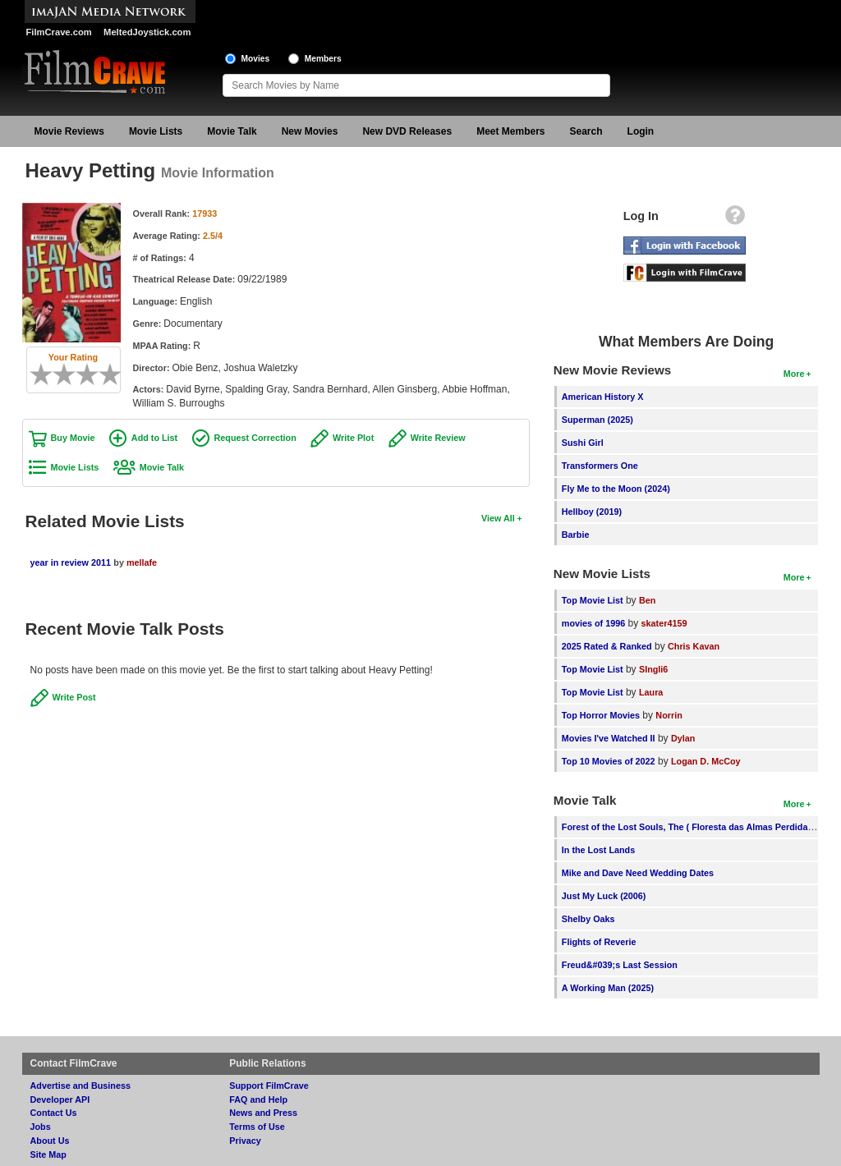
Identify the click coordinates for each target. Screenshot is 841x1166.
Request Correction (255, 438)
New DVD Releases (407, 131)
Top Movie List (592, 600)
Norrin (668, 715)
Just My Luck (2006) (604, 896)
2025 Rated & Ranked (607, 646)
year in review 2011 (70, 562)
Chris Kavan (693, 646)
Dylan (683, 738)
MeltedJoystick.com (147, 32)
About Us (50, 1140)
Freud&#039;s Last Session (620, 965)
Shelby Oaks (588, 919)
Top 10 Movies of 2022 (608, 761)
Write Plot (353, 438)
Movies (255, 58)
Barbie (576, 534)
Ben (647, 600)
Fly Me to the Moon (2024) (616, 488)
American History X (603, 397)
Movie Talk (231, 131)
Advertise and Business (80, 1085)
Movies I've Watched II (608, 738)
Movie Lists (155, 131)
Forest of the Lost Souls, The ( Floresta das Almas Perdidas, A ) (695, 827)
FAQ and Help (258, 1099)
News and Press (263, 1113)
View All (498, 518)
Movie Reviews (69, 131)
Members (323, 58)
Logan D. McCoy (706, 761)
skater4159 (664, 623)
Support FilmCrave (269, 1085)
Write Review (438, 438)
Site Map (48, 1154)
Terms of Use (257, 1127)
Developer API (60, 1099)
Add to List (154, 438)
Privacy (244, 1140)
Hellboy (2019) (592, 511)
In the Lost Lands (598, 850)
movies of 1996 (593, 623)
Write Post (74, 697)
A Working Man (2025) (608, 988)
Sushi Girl (583, 443)
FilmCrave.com (59, 32)
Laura (651, 692)
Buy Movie (73, 438)
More (794, 374)
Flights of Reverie (599, 942)
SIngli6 (653, 669)
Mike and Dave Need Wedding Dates (638, 873)
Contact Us (53, 1113)
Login (641, 131)
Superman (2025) (597, 420)
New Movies (310, 131)
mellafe (141, 562)
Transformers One (600, 466)
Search (586, 131)
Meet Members (510, 131)
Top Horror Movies (601, 715)
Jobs (40, 1127)
